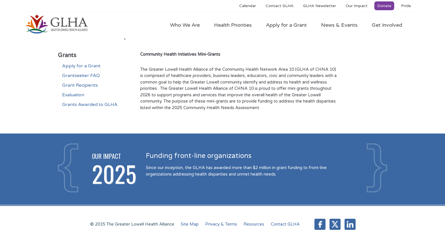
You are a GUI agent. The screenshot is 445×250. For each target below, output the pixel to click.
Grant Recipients (80, 85)
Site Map (190, 224)
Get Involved (387, 25)
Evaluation (73, 95)
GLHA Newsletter (319, 5)
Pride (406, 5)
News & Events (342, 25)
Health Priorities (235, 25)
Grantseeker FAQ (81, 75)
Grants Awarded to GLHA (89, 104)
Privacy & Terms (221, 224)
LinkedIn (350, 224)
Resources (254, 224)
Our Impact (357, 5)
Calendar (247, 5)
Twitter (335, 224)
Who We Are (187, 25)
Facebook (320, 224)
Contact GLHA (279, 5)
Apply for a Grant (289, 25)
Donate (384, 5)
